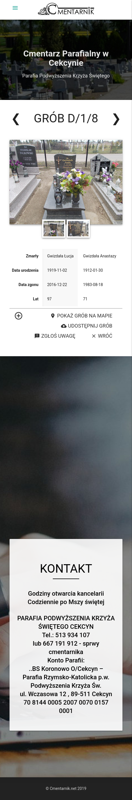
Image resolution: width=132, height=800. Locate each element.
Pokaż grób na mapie (81, 316)
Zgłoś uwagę (54, 336)
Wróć (101, 336)
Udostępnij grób (86, 326)
